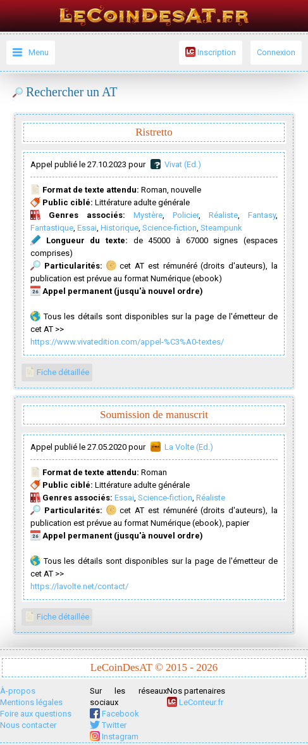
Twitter (108, 725)
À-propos (17, 691)
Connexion (276, 52)
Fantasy (262, 215)
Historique (120, 227)
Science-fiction (169, 227)
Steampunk (221, 227)
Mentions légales (31, 702)
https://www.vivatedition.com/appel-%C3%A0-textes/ (127, 342)
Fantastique (51, 227)
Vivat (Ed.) (182, 164)
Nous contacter (28, 725)
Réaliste (223, 215)
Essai (87, 227)
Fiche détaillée (57, 372)
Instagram (114, 736)
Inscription (210, 52)
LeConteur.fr (195, 702)
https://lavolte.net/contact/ (79, 586)
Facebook (114, 713)
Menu (38, 52)
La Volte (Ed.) (188, 447)
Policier (186, 215)
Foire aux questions (35, 713)
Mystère (148, 215)
